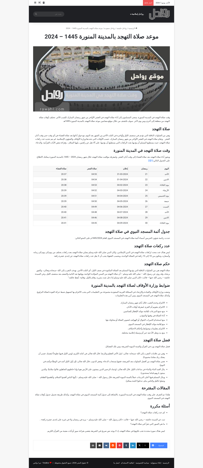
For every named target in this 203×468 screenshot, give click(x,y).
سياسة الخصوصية (142, 463)
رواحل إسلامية (138, 14)
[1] (152, 160)
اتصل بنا (116, 463)
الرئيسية (132, 28)
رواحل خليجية (122, 28)
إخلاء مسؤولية (156, 463)
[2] (149, 160)
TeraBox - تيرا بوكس (41, 463)
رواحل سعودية (109, 28)
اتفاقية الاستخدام (127, 463)
